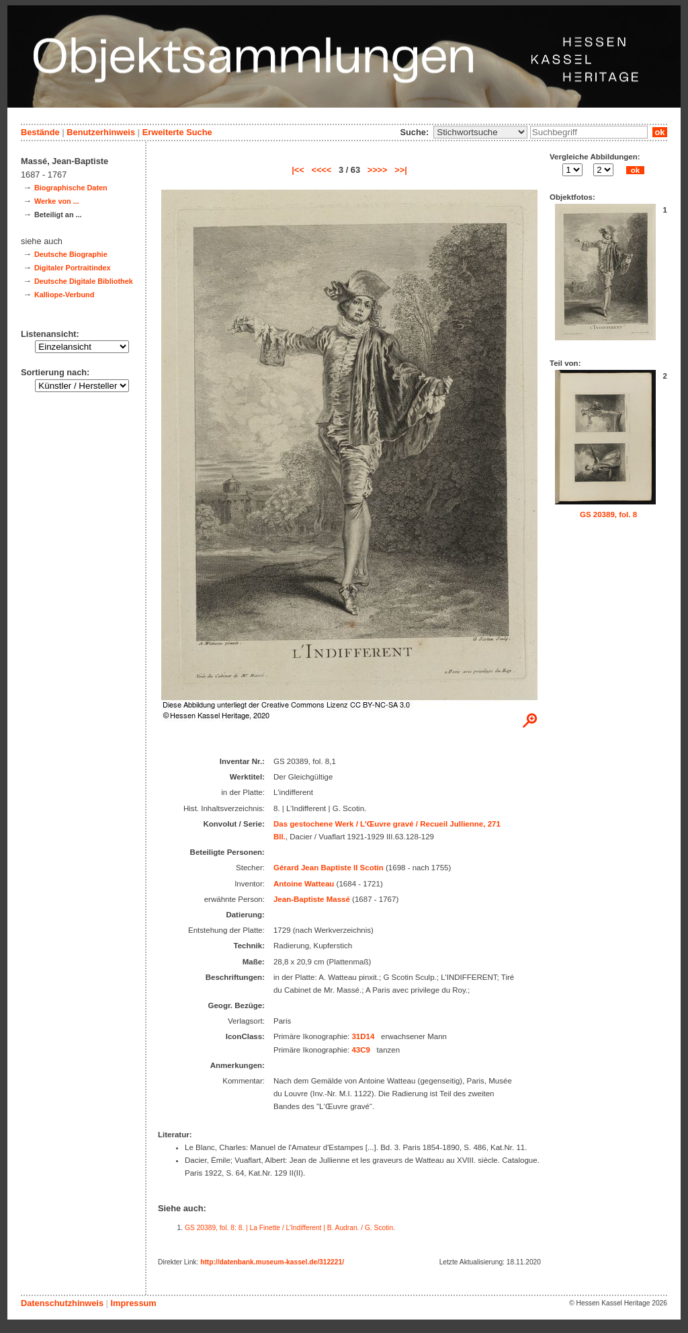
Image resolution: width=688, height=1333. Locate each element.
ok (659, 132)
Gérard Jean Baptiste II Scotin (328, 868)
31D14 (362, 1036)
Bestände (40, 132)
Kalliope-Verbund (64, 295)
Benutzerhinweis (101, 132)
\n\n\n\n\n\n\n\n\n (480, 132)
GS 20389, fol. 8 (608, 514)
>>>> (378, 170)
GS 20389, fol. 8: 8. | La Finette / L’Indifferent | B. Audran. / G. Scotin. (290, 1227)
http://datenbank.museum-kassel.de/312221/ (272, 1262)
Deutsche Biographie (71, 254)
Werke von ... (56, 201)
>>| (400, 170)
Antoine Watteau (303, 884)
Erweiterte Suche (177, 132)
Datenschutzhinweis (62, 1303)
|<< (298, 170)
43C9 (360, 1050)
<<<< (321, 170)
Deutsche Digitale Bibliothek (83, 281)
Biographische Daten (71, 188)
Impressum (133, 1303)
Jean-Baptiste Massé (311, 899)
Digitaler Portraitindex (72, 268)
